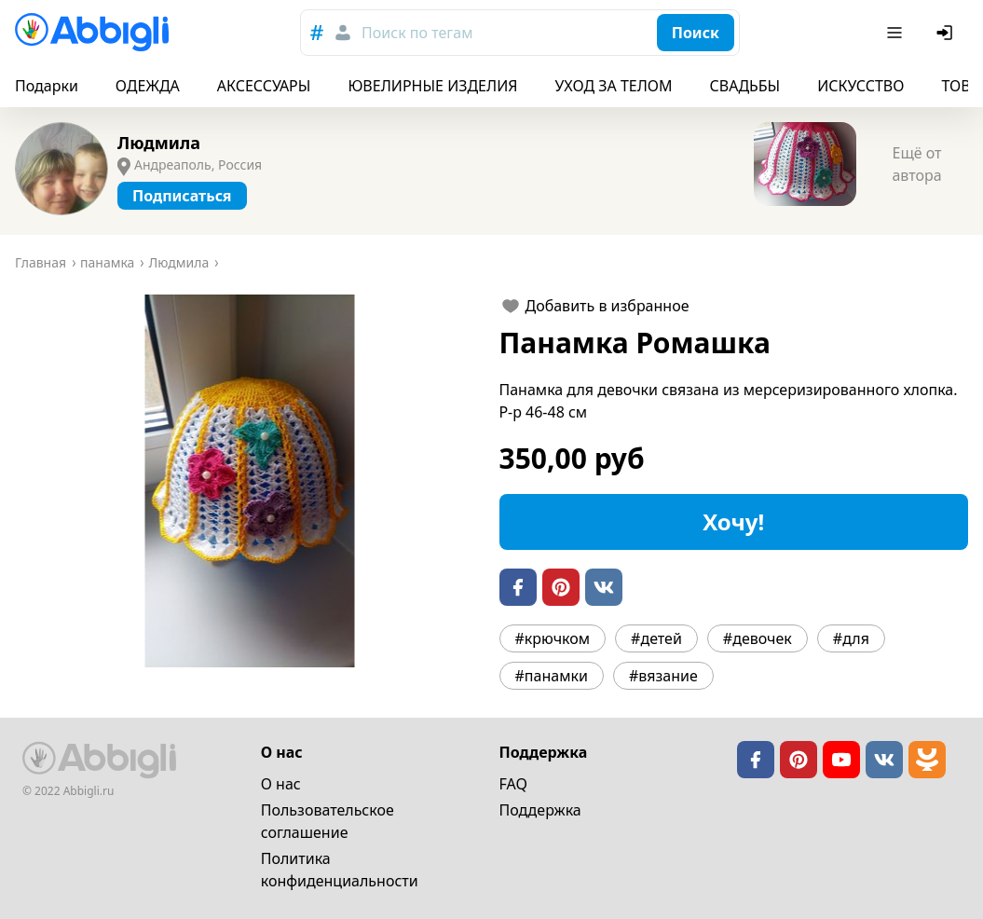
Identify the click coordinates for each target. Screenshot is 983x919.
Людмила (158, 142)
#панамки (551, 675)
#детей (656, 638)
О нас (281, 784)
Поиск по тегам (417, 32)
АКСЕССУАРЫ (264, 85)
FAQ (513, 784)
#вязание (663, 675)
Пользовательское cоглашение (327, 821)
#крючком (553, 638)
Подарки (46, 85)
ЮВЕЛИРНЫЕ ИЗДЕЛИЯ (432, 85)
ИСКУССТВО (860, 85)
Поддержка (540, 810)
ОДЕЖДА (148, 85)
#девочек (757, 638)
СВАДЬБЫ (745, 85)
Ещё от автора (916, 164)
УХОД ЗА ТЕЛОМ (614, 85)
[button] (250, 481)
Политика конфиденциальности (339, 869)
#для (851, 638)
